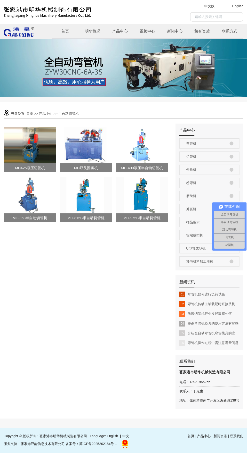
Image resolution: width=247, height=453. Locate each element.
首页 (65, 31)
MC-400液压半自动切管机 (142, 168)
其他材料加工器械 (199, 261)
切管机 (191, 157)
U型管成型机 (196, 248)
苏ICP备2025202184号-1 (98, 444)
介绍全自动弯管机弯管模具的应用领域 (209, 333)
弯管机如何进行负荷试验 (202, 294)
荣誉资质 (202, 31)
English (237, 6)
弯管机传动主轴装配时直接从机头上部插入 (209, 304)
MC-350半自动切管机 (30, 218)
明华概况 (92, 31)
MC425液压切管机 (30, 168)
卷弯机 (191, 183)
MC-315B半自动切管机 (85, 218)
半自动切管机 (68, 114)
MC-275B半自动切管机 (141, 218)
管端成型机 (194, 235)
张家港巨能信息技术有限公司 (43, 444)
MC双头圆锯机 (86, 168)
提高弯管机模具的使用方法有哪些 (209, 324)
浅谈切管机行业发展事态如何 (205, 314)
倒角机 (191, 170)
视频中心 (147, 31)
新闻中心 (175, 31)
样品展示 (193, 222)
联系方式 (229, 31)
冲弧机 (191, 209)
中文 (125, 436)
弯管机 (191, 143)
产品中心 (120, 31)
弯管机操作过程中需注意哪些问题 (209, 343)
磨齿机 (191, 196)
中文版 (209, 6)
